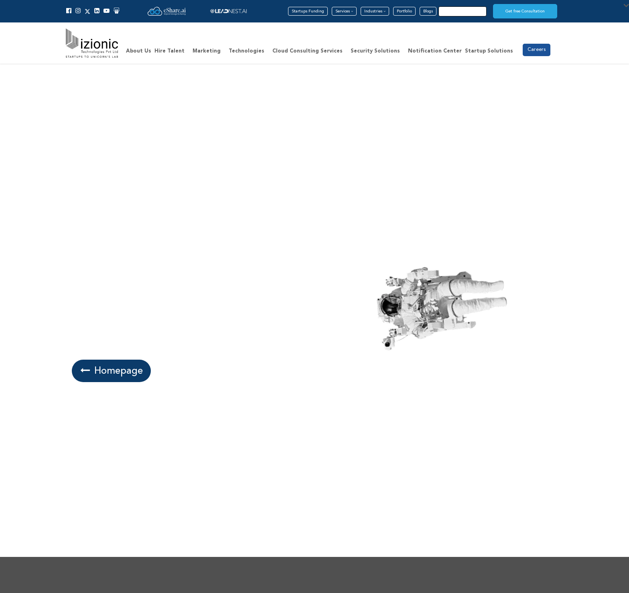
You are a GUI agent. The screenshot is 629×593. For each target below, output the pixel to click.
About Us (138, 51)
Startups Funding (308, 11)
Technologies (246, 51)
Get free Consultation (525, 11)
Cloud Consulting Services (307, 51)
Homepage (111, 370)
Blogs (428, 11)
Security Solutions (375, 51)
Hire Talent (169, 51)
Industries (375, 11)
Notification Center (435, 51)
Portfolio (404, 11)
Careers (537, 49)
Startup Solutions (489, 51)
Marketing (207, 51)
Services (344, 11)
